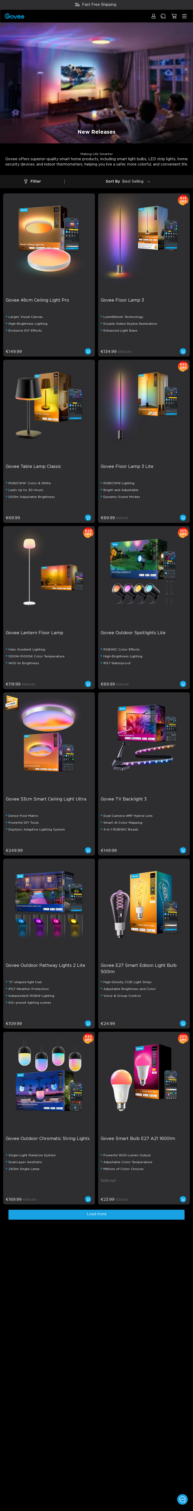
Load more (97, 1214)
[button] (153, 19)
